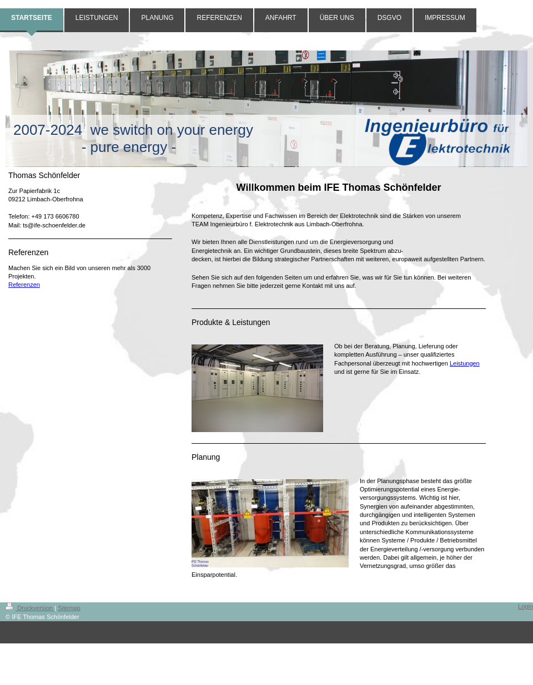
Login (525, 606)
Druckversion (30, 608)
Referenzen (24, 284)
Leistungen (465, 363)
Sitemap (69, 608)
